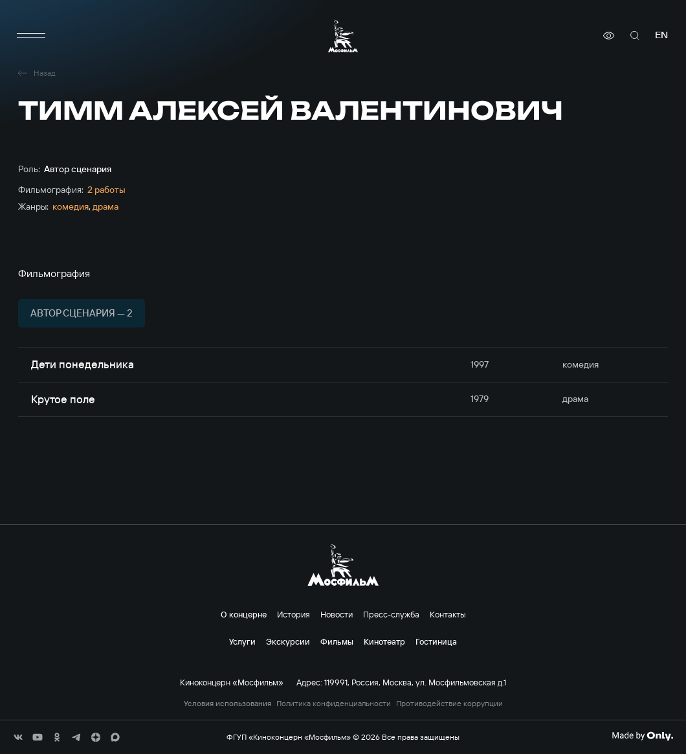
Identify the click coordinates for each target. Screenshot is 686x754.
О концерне (244, 614)
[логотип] (343, 36)
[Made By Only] (642, 736)
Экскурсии (288, 641)
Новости (336, 614)
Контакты (448, 614)
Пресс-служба (391, 614)
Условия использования (227, 703)
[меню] (31, 36)
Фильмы (336, 641)
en (661, 35)
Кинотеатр (384, 641)
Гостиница (436, 641)
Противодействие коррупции (449, 703)
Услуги (242, 641)
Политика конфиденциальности (333, 703)
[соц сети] (18, 737)
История (293, 614)
